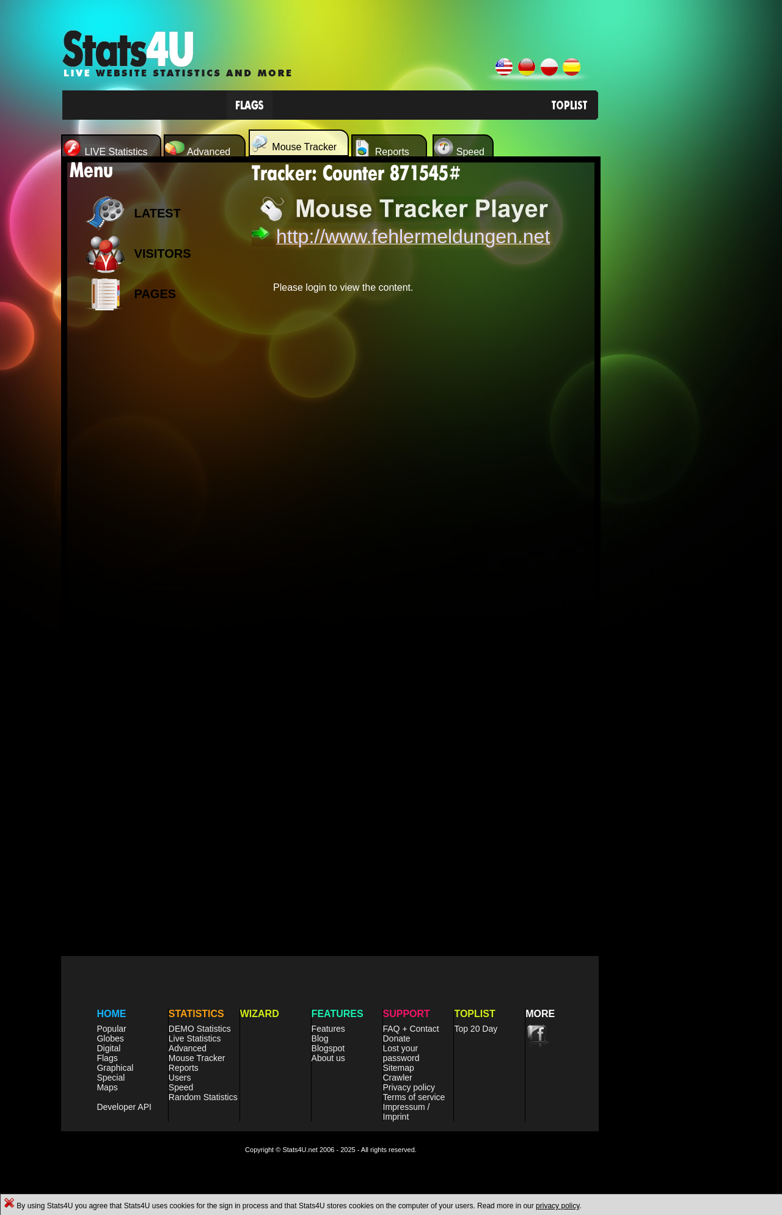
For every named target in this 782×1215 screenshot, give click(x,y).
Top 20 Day (475, 1029)
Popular (111, 1029)
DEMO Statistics (200, 1029)
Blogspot (328, 1048)
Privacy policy (409, 1087)
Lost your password (401, 1053)
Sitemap (398, 1068)
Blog (320, 1038)
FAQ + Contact (411, 1029)
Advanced (187, 1048)
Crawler (397, 1077)
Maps (107, 1087)
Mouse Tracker (197, 1058)
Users (180, 1077)
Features (328, 1029)
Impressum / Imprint (406, 1112)
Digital (108, 1048)
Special (111, 1077)
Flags (107, 1058)
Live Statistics (195, 1038)
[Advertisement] (152, 513)
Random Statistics (203, 1097)
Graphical (115, 1068)
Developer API (124, 1107)
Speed (181, 1087)
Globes (110, 1038)
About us (328, 1058)
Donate (397, 1038)
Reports (184, 1068)
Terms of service (414, 1097)
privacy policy (557, 1206)
